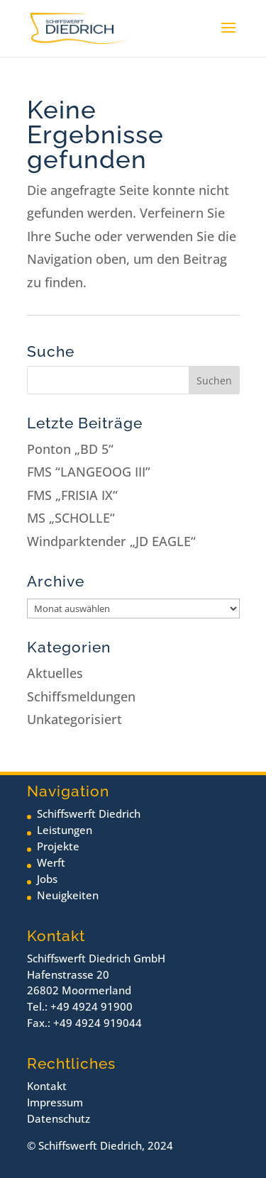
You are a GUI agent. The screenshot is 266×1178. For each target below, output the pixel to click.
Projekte (58, 846)
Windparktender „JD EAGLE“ (111, 541)
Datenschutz (58, 1118)
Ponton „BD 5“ (70, 448)
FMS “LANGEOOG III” (88, 471)
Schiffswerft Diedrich (88, 813)
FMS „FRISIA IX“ (72, 495)
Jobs (47, 879)
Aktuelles (55, 673)
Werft (51, 862)
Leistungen (64, 830)
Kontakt (47, 1086)
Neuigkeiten (68, 895)
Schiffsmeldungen (81, 696)
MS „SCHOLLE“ (71, 517)
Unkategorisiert (74, 719)
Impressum (55, 1102)
